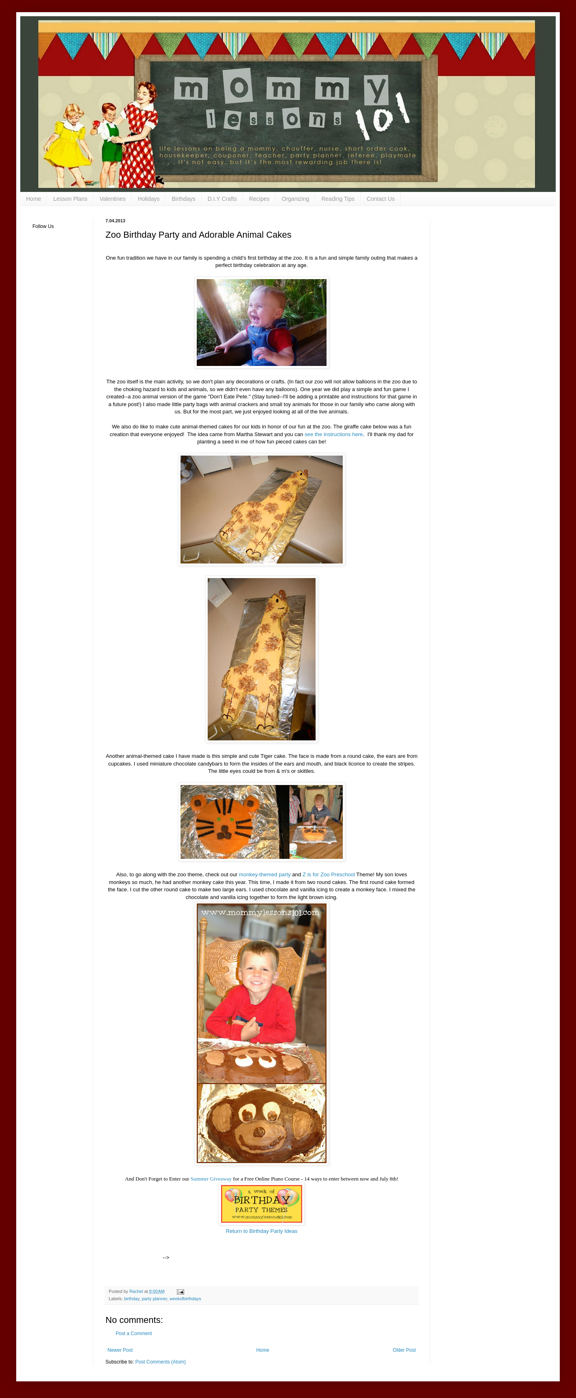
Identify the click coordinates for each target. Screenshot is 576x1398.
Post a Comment (134, 1333)
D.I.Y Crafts (222, 199)
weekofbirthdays (185, 1298)
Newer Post (120, 1350)
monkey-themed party (265, 874)
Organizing (295, 199)
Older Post (404, 1350)
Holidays (149, 199)
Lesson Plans (70, 199)
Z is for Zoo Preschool (329, 874)
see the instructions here (334, 434)
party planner (154, 1298)
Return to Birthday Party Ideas (262, 1231)
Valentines (112, 199)
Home (33, 199)
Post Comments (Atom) (160, 1362)
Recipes (259, 199)
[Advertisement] (266, 1247)
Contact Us (381, 199)
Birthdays (183, 199)
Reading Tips (338, 199)
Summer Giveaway (212, 1179)
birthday (132, 1298)
